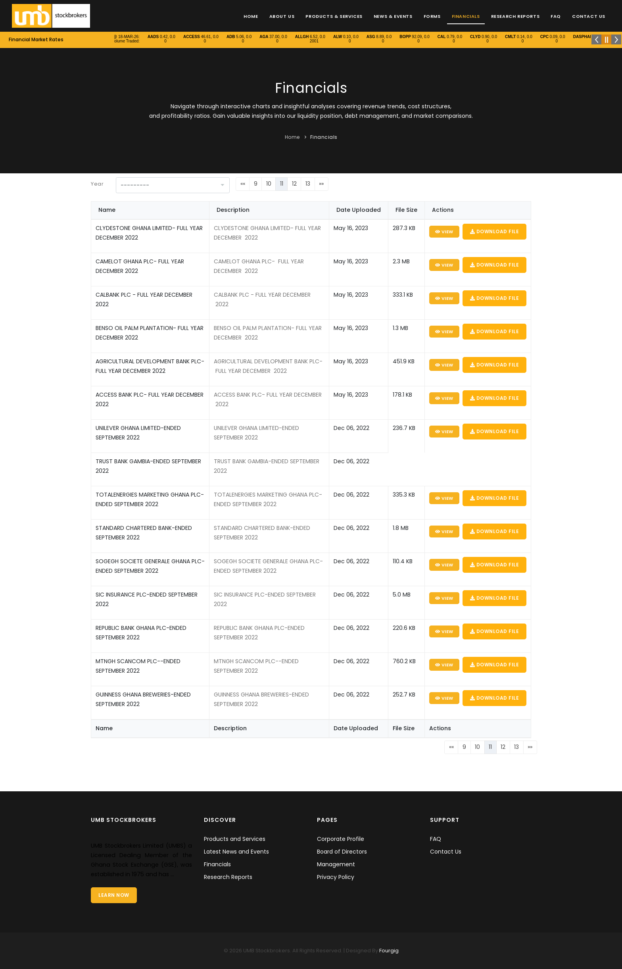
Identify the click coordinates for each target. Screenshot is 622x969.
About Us (282, 16)
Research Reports (515, 16)
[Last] (321, 184)
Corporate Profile (340, 839)
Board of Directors (342, 852)
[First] (243, 184)
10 (268, 184)
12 (294, 184)
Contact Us (588, 16)
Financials (466, 16)
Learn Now (113, 895)
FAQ (556, 16)
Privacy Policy (335, 877)
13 (307, 184)
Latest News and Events (236, 852)
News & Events (393, 16)
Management (336, 864)
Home (251, 16)
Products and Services (234, 839)
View (444, 231)
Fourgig (388, 950)
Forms (432, 16)
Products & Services (333, 16)
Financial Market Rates (36, 39)
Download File (494, 231)
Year (97, 184)
